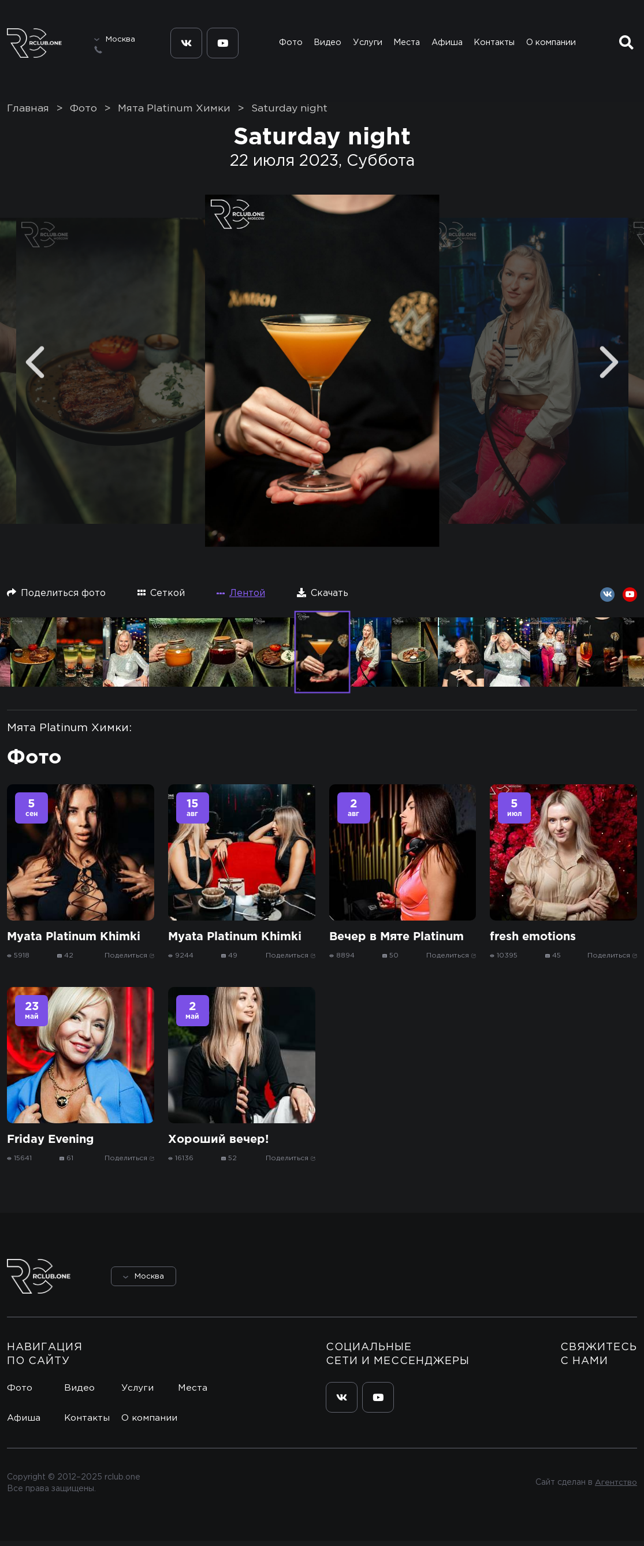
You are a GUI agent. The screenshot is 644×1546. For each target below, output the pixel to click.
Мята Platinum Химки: (69, 733)
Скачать (322, 598)
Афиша (447, 44)
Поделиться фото (56, 598)
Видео (327, 44)
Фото (290, 44)
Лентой (241, 598)
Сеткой (161, 598)
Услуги (367, 44)
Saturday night (289, 113)
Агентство (615, 1488)
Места (406, 44)
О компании (552, 44)
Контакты (495, 44)
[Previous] (35, 367)
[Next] (609, 367)
